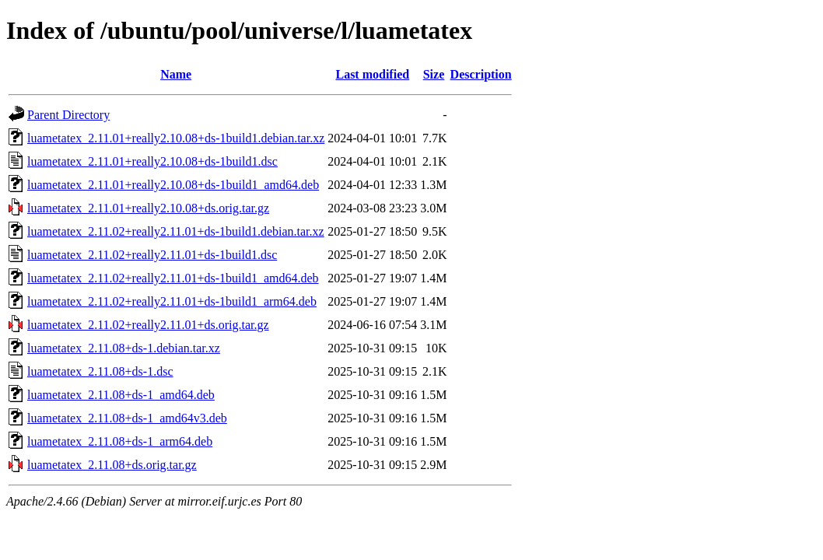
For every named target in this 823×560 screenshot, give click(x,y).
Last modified (372, 74)
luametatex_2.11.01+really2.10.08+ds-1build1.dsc (152, 161)
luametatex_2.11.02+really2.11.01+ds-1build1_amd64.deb (173, 278)
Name (175, 74)
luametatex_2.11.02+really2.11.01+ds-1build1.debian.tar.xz (175, 231)
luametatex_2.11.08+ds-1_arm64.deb (119, 441)
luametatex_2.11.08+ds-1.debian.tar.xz (123, 348)
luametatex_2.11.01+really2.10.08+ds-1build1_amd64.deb (173, 184)
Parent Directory (68, 114)
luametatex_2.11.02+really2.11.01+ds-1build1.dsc (152, 254)
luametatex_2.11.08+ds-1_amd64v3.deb (127, 418)
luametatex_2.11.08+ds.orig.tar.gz (112, 464)
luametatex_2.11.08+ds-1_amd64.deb (121, 394)
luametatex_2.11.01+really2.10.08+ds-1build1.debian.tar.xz (175, 138)
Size (434, 74)
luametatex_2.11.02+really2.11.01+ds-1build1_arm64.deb (172, 301)
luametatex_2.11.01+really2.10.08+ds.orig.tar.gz (148, 208)
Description (481, 74)
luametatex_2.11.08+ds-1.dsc (100, 371)
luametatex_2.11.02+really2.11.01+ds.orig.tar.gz (148, 324)
